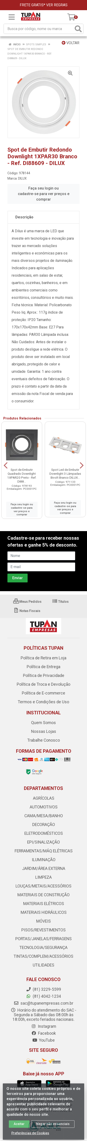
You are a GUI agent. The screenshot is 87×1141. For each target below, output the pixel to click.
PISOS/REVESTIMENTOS (43, 930)
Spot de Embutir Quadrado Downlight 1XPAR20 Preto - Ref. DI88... (21, 475)
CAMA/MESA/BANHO (43, 816)
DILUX (22, 178)
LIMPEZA (43, 877)
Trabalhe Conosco (43, 740)
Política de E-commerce (43, 693)
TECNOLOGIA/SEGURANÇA (43, 947)
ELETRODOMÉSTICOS (43, 833)
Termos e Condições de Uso (43, 702)
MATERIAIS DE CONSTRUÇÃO (43, 895)
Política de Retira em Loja (43, 658)
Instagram (43, 1026)
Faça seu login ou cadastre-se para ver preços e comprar (43, 194)
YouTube (43, 1040)
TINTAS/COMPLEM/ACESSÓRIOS (43, 956)
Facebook (43, 1033)
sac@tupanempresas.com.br (43, 1003)
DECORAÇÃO (43, 824)
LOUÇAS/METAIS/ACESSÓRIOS (43, 886)
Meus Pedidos (27, 601)
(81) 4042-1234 (43, 996)
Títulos (60, 601)
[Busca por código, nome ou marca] (39, 29)
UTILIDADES (43, 965)
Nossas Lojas (43, 731)
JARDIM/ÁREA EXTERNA (43, 868)
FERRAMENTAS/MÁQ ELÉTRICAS (44, 851)
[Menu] (11, 17)
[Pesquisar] (78, 29)
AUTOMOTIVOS (44, 807)
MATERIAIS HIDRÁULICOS (44, 912)
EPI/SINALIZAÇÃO (43, 842)
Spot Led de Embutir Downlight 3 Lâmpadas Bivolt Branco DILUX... (65, 473)
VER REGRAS (57, 5)
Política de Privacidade (43, 675)
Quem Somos (43, 722)
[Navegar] (5, 465)
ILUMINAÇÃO (43, 859)
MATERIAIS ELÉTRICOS (43, 903)
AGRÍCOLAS (43, 798)
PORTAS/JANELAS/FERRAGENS (43, 938)
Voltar (70, 43)
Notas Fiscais (26, 611)
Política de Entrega (43, 666)
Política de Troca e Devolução (43, 684)
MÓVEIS (43, 921)
